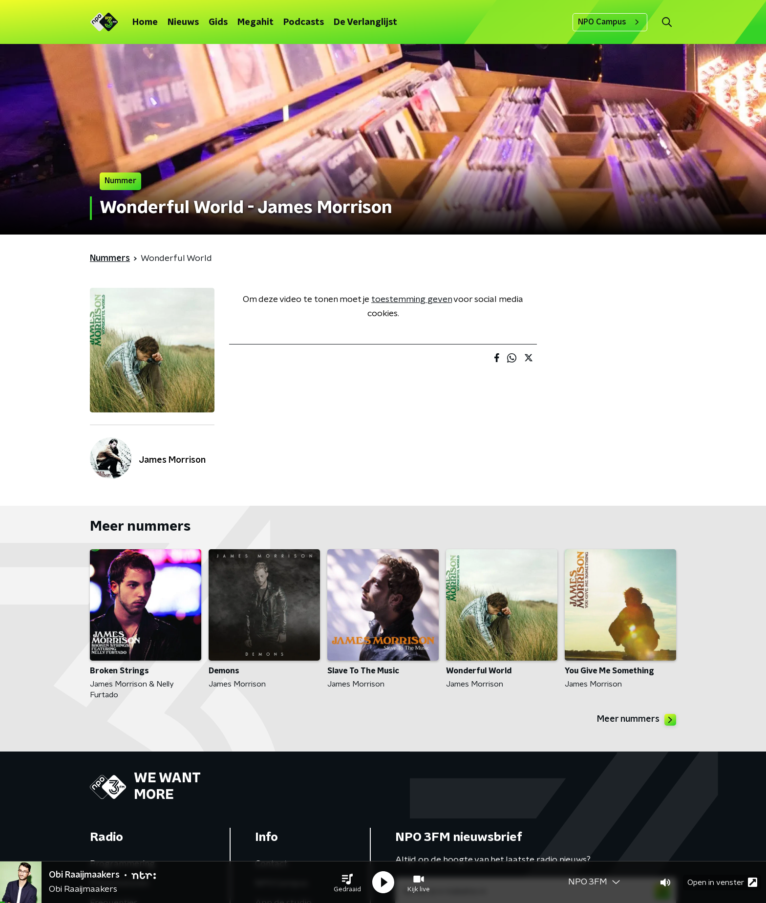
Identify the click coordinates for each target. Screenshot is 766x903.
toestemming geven (411, 299)
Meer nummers (636, 720)
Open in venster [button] (722, 882)
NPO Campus (610, 22)
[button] (347, 882)
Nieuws (183, 22)
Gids (218, 22)
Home (145, 22)
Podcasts (303, 22)
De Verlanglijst (365, 22)
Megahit (255, 22)
